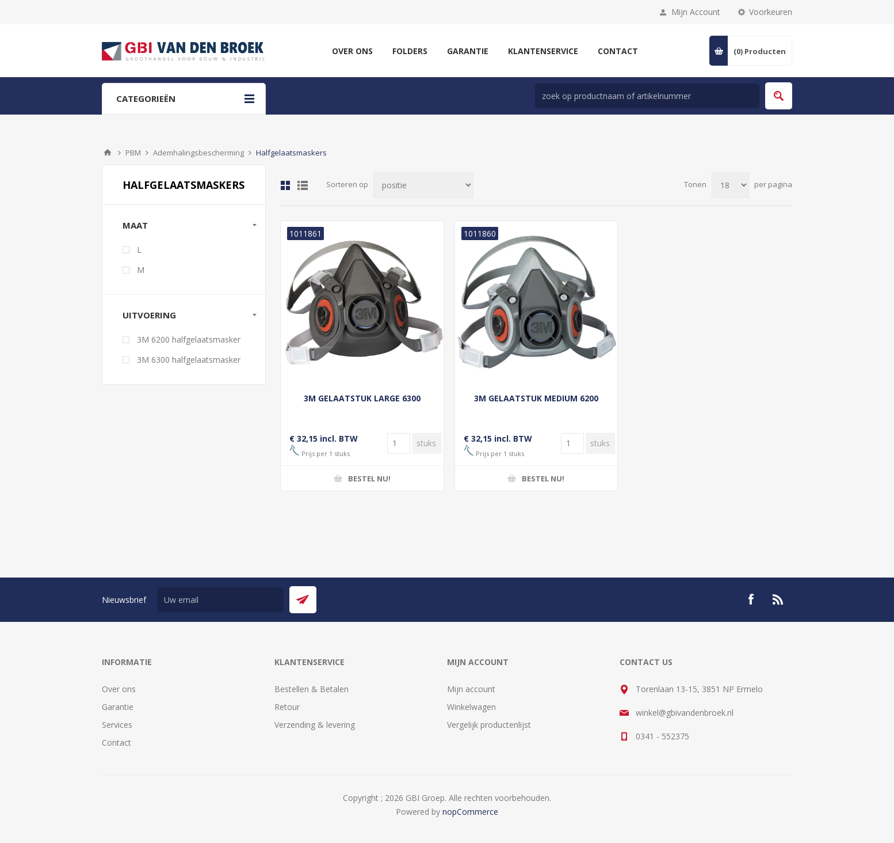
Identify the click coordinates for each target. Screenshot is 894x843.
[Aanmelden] (220, 599)
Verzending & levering (314, 724)
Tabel (285, 185)
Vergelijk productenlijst (489, 724)
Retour (287, 706)
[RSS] (778, 599)
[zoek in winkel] (647, 95)
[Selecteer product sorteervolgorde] (423, 185)
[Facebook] (751, 599)
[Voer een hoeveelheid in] (398, 443)
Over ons (119, 688)
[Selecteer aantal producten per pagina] (730, 185)
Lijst (302, 185)
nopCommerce (470, 811)
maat (135, 225)
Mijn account (471, 688)
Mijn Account (695, 11)
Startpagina (107, 152)
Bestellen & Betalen (311, 688)
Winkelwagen (471, 706)
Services (117, 724)
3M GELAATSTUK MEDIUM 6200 (536, 398)
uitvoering (149, 315)
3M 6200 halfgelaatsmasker (188, 339)
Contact (116, 742)
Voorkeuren (770, 11)
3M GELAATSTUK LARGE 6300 (362, 398)
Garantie (117, 706)
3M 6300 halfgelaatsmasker (188, 359)
